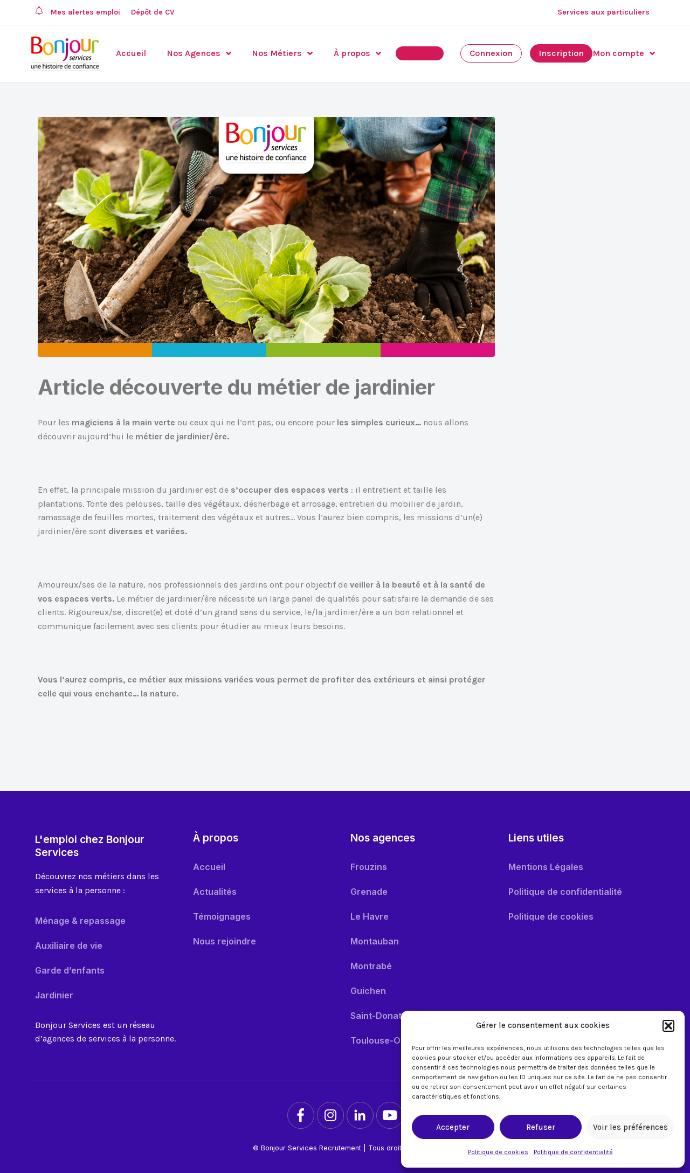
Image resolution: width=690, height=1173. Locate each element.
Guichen (368, 990)
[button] (668, 1025)
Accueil (209, 866)
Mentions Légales (545, 866)
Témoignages (222, 916)
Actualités (215, 891)
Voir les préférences (630, 1127)
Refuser (540, 1127)
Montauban (374, 941)
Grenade (369, 891)
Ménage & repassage (80, 920)
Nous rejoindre (224, 941)
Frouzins (368, 866)
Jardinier (54, 995)
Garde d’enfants (70, 970)
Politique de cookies (498, 1152)
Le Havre (369, 916)
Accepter (453, 1127)
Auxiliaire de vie (68, 945)
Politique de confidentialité (573, 1152)
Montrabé (371, 966)
